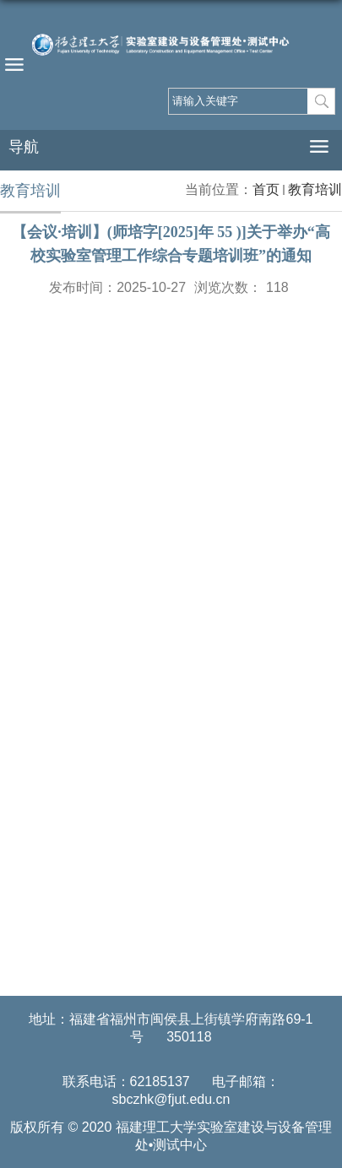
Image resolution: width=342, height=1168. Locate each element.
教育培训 (315, 189)
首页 (266, 189)
